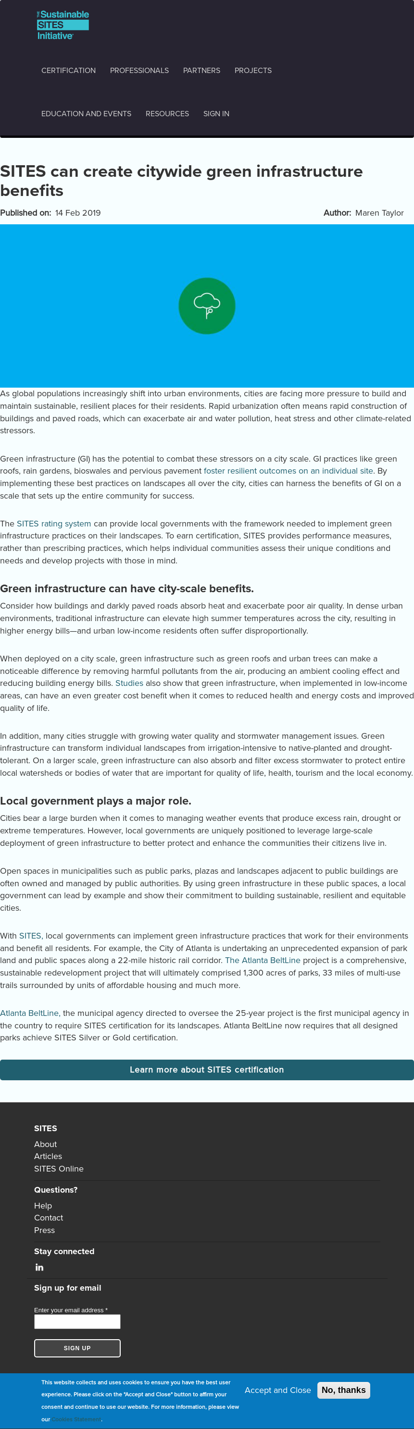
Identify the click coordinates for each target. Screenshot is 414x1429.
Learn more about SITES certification (207, 1069)
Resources (167, 114)
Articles (48, 1156)
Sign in (216, 114)
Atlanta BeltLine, (30, 1013)
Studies (129, 683)
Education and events (86, 114)
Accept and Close (278, 1391)
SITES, (31, 935)
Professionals (139, 70)
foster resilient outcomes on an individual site (288, 470)
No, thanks (344, 1391)
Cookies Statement (76, 1420)
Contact (48, 1217)
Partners (201, 70)
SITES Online (59, 1168)
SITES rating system (54, 523)
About (45, 1144)
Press (44, 1230)
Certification (68, 70)
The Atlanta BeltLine (263, 960)
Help (43, 1205)
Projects (253, 70)
